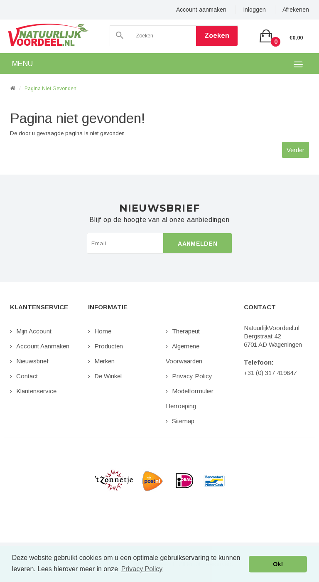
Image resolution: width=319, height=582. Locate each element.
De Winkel (108, 376)
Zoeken (216, 35)
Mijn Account (34, 331)
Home (102, 331)
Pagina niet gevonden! (51, 88)
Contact (27, 376)
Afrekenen (295, 9)
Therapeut (186, 331)
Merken (104, 361)
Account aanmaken (201, 9)
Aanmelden (197, 243)
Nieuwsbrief (32, 361)
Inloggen (254, 9)
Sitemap (183, 420)
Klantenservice (36, 391)
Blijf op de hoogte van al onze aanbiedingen (159, 220)
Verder (295, 149)
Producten (108, 346)
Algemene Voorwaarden (184, 354)
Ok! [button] (278, 564)
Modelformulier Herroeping (189, 398)
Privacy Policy (192, 376)
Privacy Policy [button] (142, 568)
